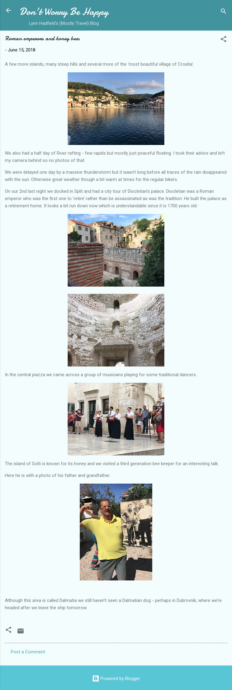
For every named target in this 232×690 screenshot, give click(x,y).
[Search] (223, 12)
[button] (223, 40)
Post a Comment (28, 652)
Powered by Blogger (116, 678)
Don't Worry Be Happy (63, 11)
